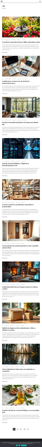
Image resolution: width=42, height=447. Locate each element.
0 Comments (23, 39)
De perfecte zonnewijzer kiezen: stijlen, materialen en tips (21, 42)
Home (3, 8)
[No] (40, 444)
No (19, 445)
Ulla (2, 39)
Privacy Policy (24, 445)
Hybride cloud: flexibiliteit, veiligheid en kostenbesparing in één (15, 164)
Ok (16, 445)
